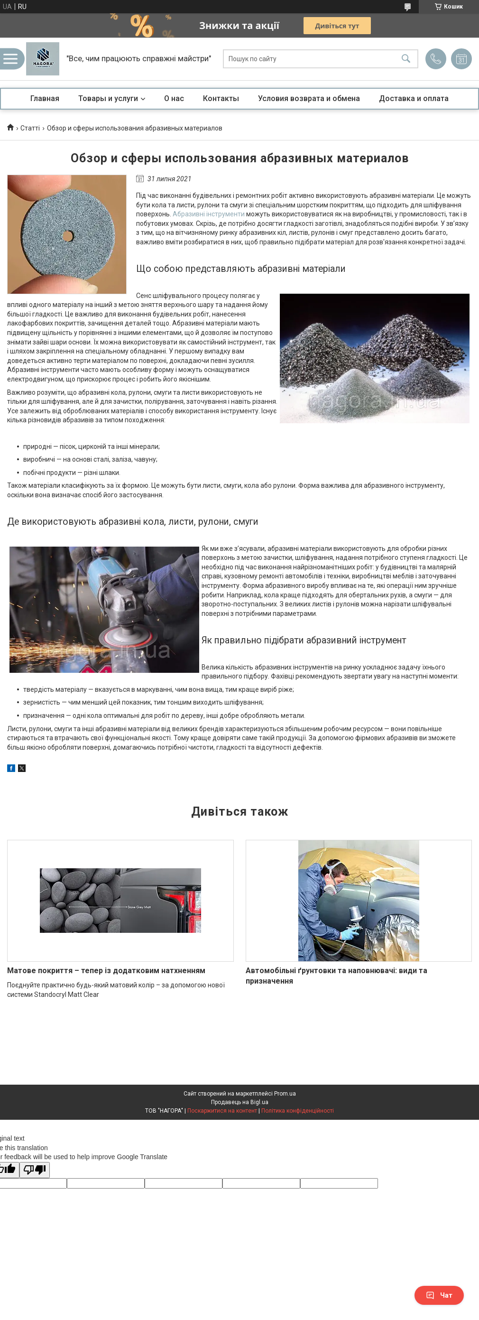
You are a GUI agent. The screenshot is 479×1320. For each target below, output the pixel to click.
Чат (439, 1295)
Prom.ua (285, 1093)
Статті (30, 128)
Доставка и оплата (414, 98)
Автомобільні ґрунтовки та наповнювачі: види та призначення (336, 975)
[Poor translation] (34, 1170)
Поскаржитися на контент (222, 1110)
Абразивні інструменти (209, 214)
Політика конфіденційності (297, 1110)
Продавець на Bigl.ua (239, 1102)
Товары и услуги (108, 98)
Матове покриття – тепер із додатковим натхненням (106, 970)
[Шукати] (406, 59)
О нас (174, 98)
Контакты (221, 98)
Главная (44, 98)
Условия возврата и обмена (309, 98)
